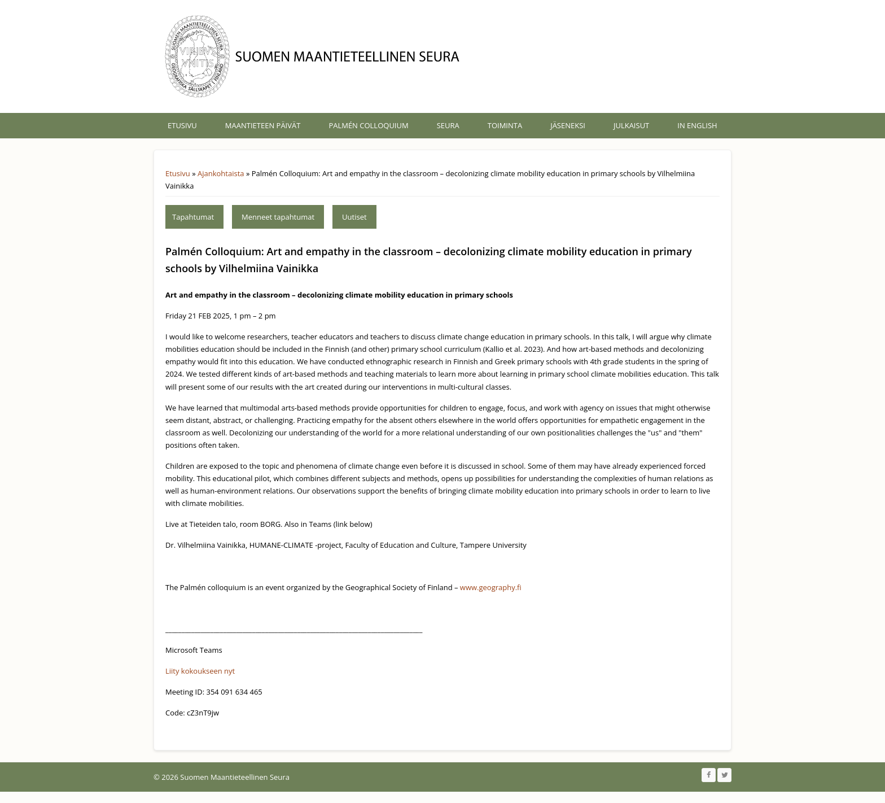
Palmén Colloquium (368, 125)
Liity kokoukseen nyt (200, 671)
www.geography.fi (491, 587)
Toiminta (505, 125)
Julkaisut (631, 125)
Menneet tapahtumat (278, 217)
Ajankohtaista (221, 173)
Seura (448, 125)
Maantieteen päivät (263, 125)
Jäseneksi (567, 125)
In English (697, 125)
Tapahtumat (193, 217)
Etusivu (182, 125)
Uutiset (354, 217)
